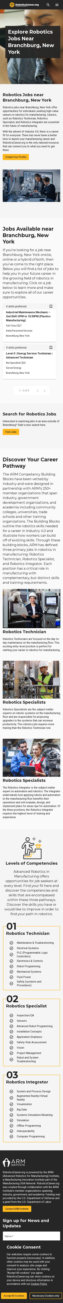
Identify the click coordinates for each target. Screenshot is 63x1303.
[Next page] (44, 390)
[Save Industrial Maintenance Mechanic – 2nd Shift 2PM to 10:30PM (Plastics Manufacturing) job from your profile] (51, 306)
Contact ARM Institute (17, 1209)
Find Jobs (10, 432)
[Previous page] (37, 390)
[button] (48, 5)
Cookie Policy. (39, 1284)
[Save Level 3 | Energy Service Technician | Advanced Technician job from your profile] (51, 348)
